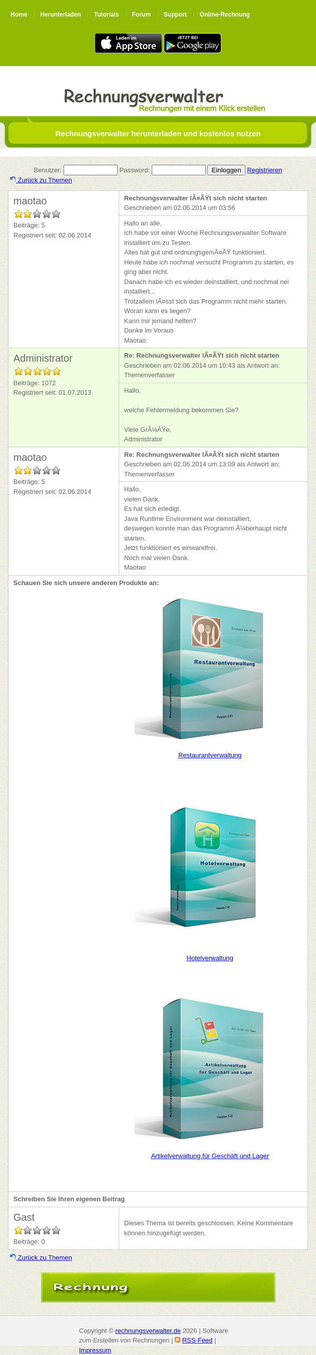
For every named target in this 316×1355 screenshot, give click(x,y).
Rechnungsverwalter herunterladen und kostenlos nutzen (157, 133)
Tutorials (106, 14)
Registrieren (264, 170)
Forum (141, 14)
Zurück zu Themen (41, 180)
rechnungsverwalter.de (148, 1330)
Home (19, 14)
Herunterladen (60, 14)
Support (175, 14)
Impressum (95, 1350)
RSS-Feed (197, 1340)
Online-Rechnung (225, 14)
